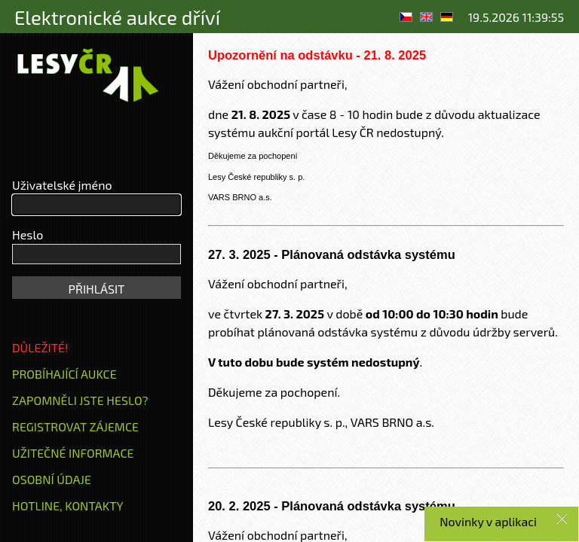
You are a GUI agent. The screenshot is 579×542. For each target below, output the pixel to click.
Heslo (27, 234)
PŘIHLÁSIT (97, 289)
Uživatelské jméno (62, 185)
